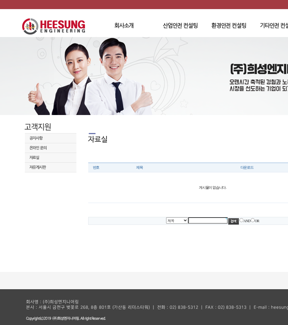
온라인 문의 (38, 148)
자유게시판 (37, 167)
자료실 (34, 158)
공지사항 (35, 138)
